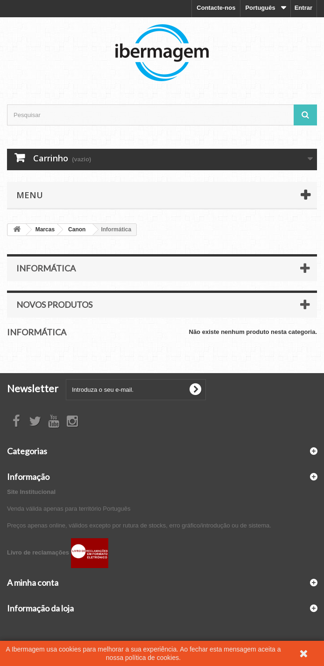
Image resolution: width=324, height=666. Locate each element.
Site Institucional (31, 491)
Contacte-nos (216, 7)
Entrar (303, 7)
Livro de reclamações (57, 552)
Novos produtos (54, 304)
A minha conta (32, 582)
